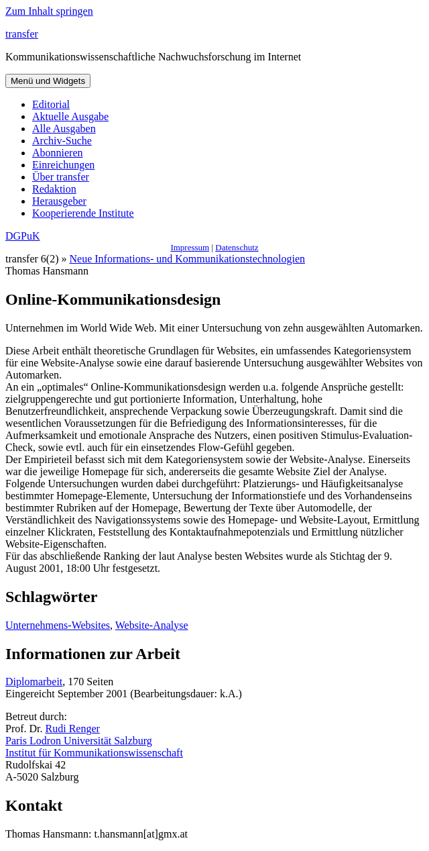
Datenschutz (236, 247)
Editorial (51, 104)
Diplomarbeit (33, 681)
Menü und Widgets (48, 81)
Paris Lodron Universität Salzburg (78, 740)
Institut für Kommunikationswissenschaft (94, 752)
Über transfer (60, 177)
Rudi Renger (73, 728)
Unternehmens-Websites (57, 625)
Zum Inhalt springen (49, 11)
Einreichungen (63, 164)
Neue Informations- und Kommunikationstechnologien (187, 258)
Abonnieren (57, 152)
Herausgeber (59, 201)
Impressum (189, 247)
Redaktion (54, 189)
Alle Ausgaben (64, 128)
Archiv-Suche (62, 140)
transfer (21, 34)
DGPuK (22, 236)
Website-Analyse (151, 625)
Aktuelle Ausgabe (70, 116)
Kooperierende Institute (83, 213)
